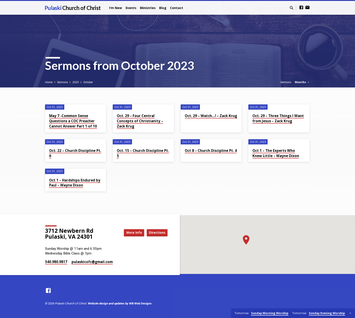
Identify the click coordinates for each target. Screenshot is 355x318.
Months (302, 82)
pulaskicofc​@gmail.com (92, 261)
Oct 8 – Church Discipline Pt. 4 (211, 150)
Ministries (148, 8)
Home (49, 82)
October (88, 82)
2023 (75, 82)
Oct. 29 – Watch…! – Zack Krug (211, 115)
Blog (162, 8)
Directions (156, 233)
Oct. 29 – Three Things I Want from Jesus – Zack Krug (278, 118)
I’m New (115, 8)
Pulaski (73, 8)
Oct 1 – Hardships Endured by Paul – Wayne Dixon (74, 183)
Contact (176, 8)
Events (131, 8)
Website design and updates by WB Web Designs (120, 303)
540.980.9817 (56, 261)
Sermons (62, 82)
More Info (131, 233)
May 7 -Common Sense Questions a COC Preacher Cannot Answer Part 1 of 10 (73, 120)
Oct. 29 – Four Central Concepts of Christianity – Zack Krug (140, 120)
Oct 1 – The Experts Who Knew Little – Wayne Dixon (275, 153)
